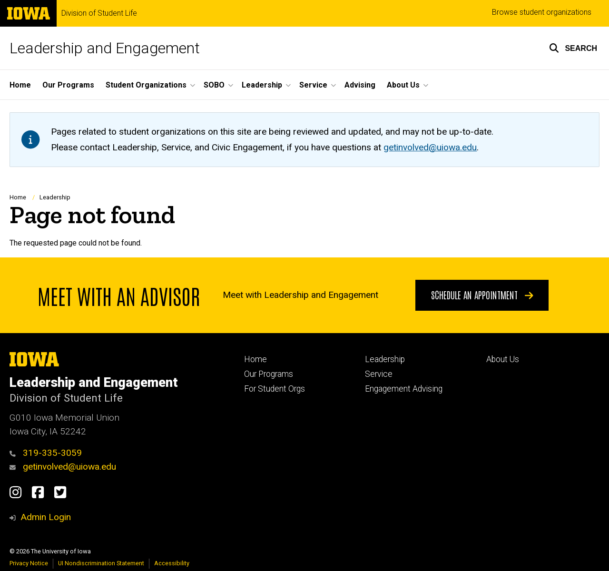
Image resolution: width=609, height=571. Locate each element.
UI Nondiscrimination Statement (101, 563)
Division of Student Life (99, 13)
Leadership (54, 197)
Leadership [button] (262, 84)
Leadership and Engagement (105, 48)
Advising (359, 84)
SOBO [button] (214, 84)
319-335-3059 (46, 452)
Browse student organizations (541, 12)
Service (379, 374)
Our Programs (68, 84)
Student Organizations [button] (146, 84)
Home (20, 84)
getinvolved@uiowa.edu (63, 466)
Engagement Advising (403, 389)
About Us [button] (403, 84)
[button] (573, 48)
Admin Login (45, 517)
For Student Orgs (274, 389)
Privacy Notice (29, 563)
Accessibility (171, 563)
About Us (502, 359)
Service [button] (313, 84)
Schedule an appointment (482, 294)
